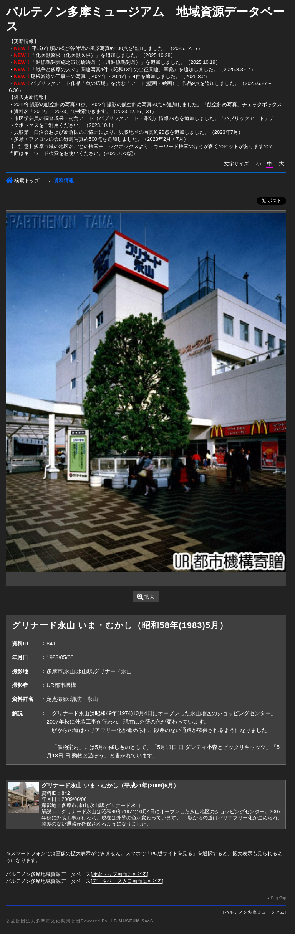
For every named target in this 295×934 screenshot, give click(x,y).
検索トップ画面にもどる (119, 874)
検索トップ (22, 180)
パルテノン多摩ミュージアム (255, 912)
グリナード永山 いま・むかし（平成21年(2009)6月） (110, 785)
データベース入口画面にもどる (127, 881)
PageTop (278, 898)
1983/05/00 (59, 657)
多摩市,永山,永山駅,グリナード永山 (89, 671)
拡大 (146, 597)
